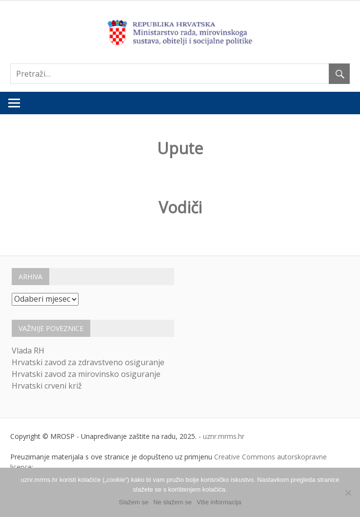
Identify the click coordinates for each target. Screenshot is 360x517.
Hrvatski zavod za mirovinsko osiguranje (86, 374)
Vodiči (180, 207)
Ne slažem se (172, 502)
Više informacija (219, 502)
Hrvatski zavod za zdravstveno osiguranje (88, 362)
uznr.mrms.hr (223, 436)
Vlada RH (28, 350)
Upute (180, 148)
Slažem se (134, 502)
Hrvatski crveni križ (47, 385)
